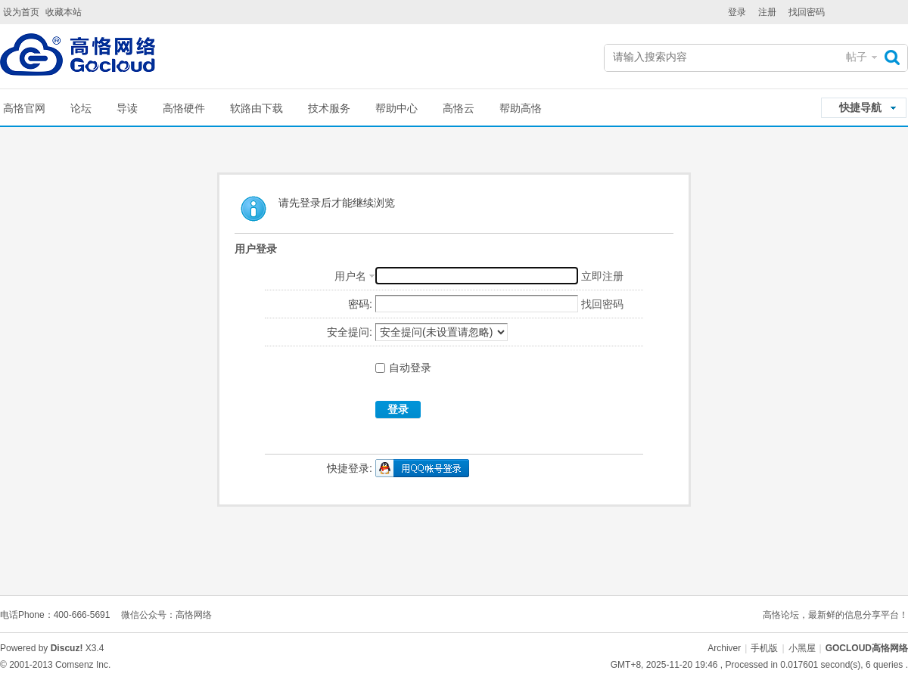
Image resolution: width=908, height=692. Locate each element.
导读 (127, 108)
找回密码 (806, 12)
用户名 (350, 276)
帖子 (856, 57)
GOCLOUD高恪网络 (867, 648)
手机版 (764, 648)
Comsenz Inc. (82, 664)
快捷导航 (860, 107)
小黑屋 (802, 648)
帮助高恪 (520, 108)
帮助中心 (396, 108)
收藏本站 (63, 12)
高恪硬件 (184, 108)
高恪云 (458, 108)
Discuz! (67, 648)
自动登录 (403, 368)
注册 (767, 12)
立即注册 (602, 276)
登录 (737, 12)
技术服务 (329, 108)
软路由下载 (256, 108)
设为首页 (21, 12)
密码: (360, 304)
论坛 (81, 108)
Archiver (724, 648)
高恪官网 (24, 108)
